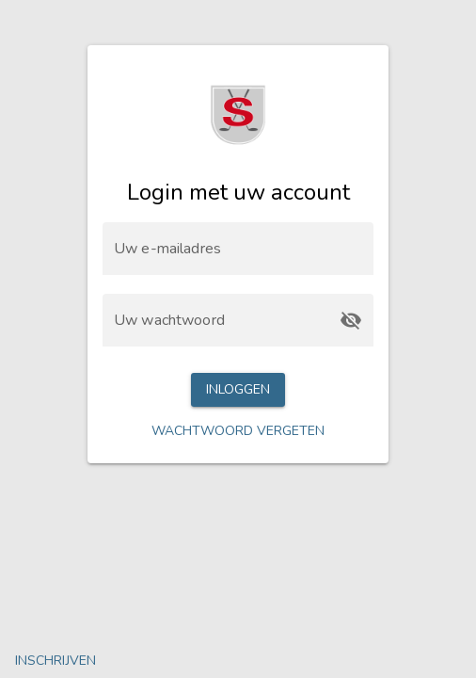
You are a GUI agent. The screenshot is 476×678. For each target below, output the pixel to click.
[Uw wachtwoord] (221, 320)
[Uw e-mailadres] (238, 248)
